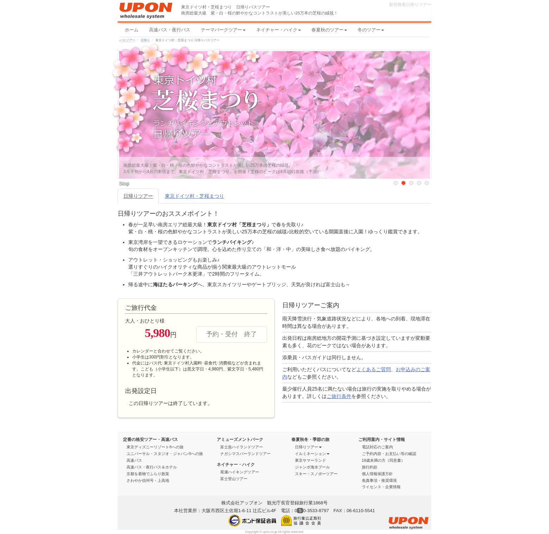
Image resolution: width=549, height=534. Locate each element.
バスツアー (127, 40)
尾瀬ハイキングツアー (239, 472)
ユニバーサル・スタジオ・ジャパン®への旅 (165, 454)
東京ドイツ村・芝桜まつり (194, 196)
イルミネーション (312, 454)
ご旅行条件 (339, 396)
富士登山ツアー (233, 479)
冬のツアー (371, 29)
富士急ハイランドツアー (241, 447)
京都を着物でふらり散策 (148, 474)
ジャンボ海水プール (312, 467)
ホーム (131, 29)
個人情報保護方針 (377, 474)
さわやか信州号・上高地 (148, 480)
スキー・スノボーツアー (318, 474)
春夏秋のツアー (329, 29)
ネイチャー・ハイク (278, 29)
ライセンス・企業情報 (381, 487)
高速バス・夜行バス (169, 29)
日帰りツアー (138, 196)
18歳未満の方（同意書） (383, 460)
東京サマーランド (310, 460)
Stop (124, 183)
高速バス (134, 460)
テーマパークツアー (223, 29)
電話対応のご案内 (379, 447)
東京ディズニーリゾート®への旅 (155, 447)
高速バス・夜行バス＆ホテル (152, 467)
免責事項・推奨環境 (379, 480)
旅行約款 (369, 467)
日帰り (145, 40)
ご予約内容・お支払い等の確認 (391, 454)
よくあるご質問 (373, 369)
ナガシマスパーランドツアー (245, 454)
